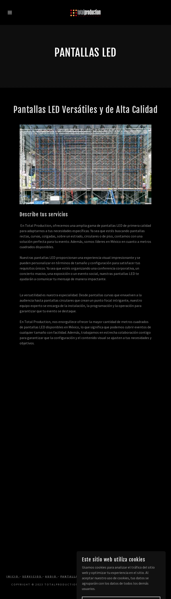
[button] (8, 12)
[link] (85, 12)
